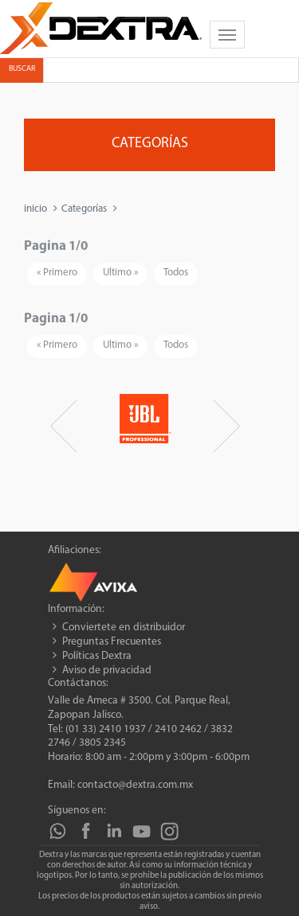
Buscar (22, 68)
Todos (175, 272)
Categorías (84, 209)
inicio (35, 209)
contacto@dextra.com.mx (135, 785)
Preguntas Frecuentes (111, 642)
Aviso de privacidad (106, 670)
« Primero (57, 272)
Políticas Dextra (97, 656)
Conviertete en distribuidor (123, 627)
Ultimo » (120, 272)
